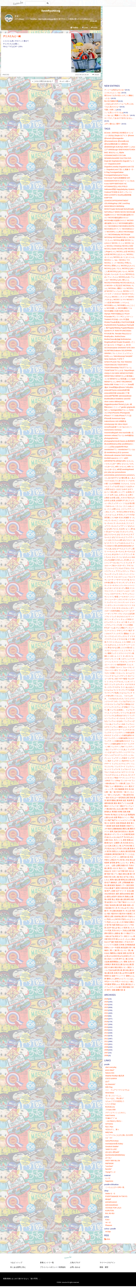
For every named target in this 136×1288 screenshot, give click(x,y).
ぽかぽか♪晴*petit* (112, 1152)
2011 (106, 1041)
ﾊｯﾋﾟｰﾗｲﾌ (108, 1138)
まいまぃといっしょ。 (114, 1096)
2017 (106, 1024)
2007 (106, 1053)
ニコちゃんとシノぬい (113, 93)
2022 (106, 1010)
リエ (16, 16)
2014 (106, 1033)
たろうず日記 (110, 1104)
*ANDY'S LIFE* (111, 1149)
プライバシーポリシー (48, 1267)
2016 (106, 1027)
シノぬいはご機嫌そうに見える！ (117, 115)
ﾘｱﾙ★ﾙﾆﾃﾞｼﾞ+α (111, 1118)
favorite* (108, 1169)
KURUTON (109, 1211)
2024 (106, 1004)
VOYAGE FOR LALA (113, 1208)
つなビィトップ (16, 1262)
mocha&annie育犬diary (114, 1144)
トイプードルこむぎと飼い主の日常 (119, 1135)
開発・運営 (104, 1267)
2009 (106, 1047)
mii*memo (109, 1124)
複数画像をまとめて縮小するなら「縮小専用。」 (22, 1279)
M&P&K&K (109, 1163)
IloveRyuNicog (50, 10)
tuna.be (68, 1257)
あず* (107, 1081)
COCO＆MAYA (111, 1078)
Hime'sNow (109, 1093)
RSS (107, 1239)
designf (108, 1199)
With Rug (108, 1087)
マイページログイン (107, 1262)
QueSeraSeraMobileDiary (115, 1155)
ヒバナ (108, 1178)
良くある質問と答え (18, 1267)
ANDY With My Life (112, 1161)
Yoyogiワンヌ (110, 1172)
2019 (106, 1019)
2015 (106, 1030)
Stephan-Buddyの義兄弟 (114, 1076)
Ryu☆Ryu (109, 1127)
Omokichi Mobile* (112, 1146)
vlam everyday (110, 1067)
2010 (106, 1044)
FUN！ (108, 1220)
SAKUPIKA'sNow (112, 1141)
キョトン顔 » (64, 81)
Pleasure (108, 1225)
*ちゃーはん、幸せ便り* (114, 1098)
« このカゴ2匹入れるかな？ (42, 81)
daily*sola (109, 1132)
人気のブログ (75, 1262)
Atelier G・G (110, 1194)
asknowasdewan (111, 1205)
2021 (106, 1013)
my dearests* (110, 1084)
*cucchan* (109, 1166)
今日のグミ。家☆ (112, 1129)
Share (94, 27)
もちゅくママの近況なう (114, 1101)
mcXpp (108, 1232)
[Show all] (93, 21)
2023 (106, 1007)
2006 (106, 1055)
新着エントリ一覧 (47, 1262)
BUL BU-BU (109, 1213)
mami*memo (110, 1115)
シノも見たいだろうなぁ (113, 112)
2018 (106, 1022)
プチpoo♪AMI (110, 1110)
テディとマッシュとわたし (115, 1113)
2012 (106, 1039)
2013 (106, 1036)
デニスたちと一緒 (12, 36)
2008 (106, 1050)
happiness (109, 1181)
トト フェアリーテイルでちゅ (117, 1090)
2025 (106, 1002)
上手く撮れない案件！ (113, 124)
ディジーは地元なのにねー (114, 90)
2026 (106, 999)
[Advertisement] (51, 90)
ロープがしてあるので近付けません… (119, 118)
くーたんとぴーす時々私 (114, 1187)
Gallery (74, 28)
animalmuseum (111, 1202)
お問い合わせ (75, 1267)
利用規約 (62, 1267)
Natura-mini (109, 1073)
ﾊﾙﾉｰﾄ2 (108, 1222)
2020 (106, 1016)
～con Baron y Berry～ (114, 1121)
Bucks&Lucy (110, 1107)
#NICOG (6, 75)
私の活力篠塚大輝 (111, 101)
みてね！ (108, 1158)
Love (85, 28)
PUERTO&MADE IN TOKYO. (116, 1196)
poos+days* (109, 1070)
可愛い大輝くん (110, 110)
